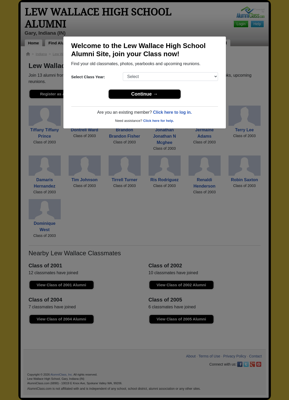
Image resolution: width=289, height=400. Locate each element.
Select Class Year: (88, 77)
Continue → (144, 94)
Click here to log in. (172, 112)
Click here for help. (158, 121)
